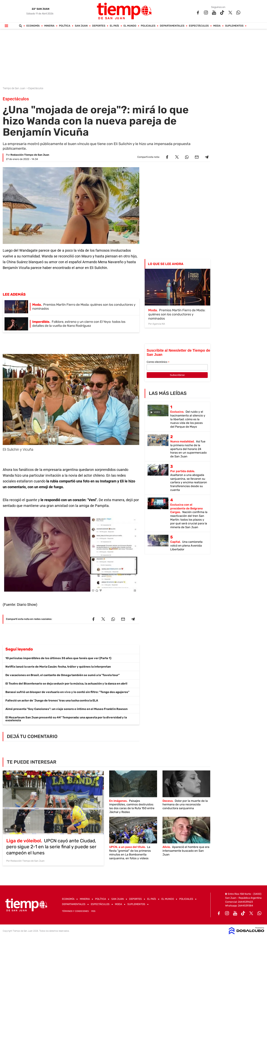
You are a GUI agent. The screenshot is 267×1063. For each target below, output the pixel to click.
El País (114, 25)
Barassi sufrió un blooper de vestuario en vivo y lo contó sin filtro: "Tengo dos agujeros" (67, 692)
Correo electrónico (158, 362)
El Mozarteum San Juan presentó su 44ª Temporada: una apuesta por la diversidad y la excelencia (66, 719)
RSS (93, 911)
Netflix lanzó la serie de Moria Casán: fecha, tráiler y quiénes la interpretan (58, 666)
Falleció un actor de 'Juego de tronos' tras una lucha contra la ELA (51, 700)
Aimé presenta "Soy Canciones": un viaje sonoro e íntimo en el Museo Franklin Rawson (66, 709)
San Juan (81, 25)
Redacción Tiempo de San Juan (29, 154)
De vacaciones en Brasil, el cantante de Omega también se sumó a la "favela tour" (62, 675)
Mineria (49, 25)
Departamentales (172, 25)
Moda (217, 25)
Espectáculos (199, 25)
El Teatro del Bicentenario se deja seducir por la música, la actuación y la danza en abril (66, 683)
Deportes (98, 25)
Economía (33, 25)
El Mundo (130, 25)
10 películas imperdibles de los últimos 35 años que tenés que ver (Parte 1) (58, 658)
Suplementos (234, 25)
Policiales (148, 25)
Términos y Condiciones (75, 911)
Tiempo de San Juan (14, 88)
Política (64, 25)
